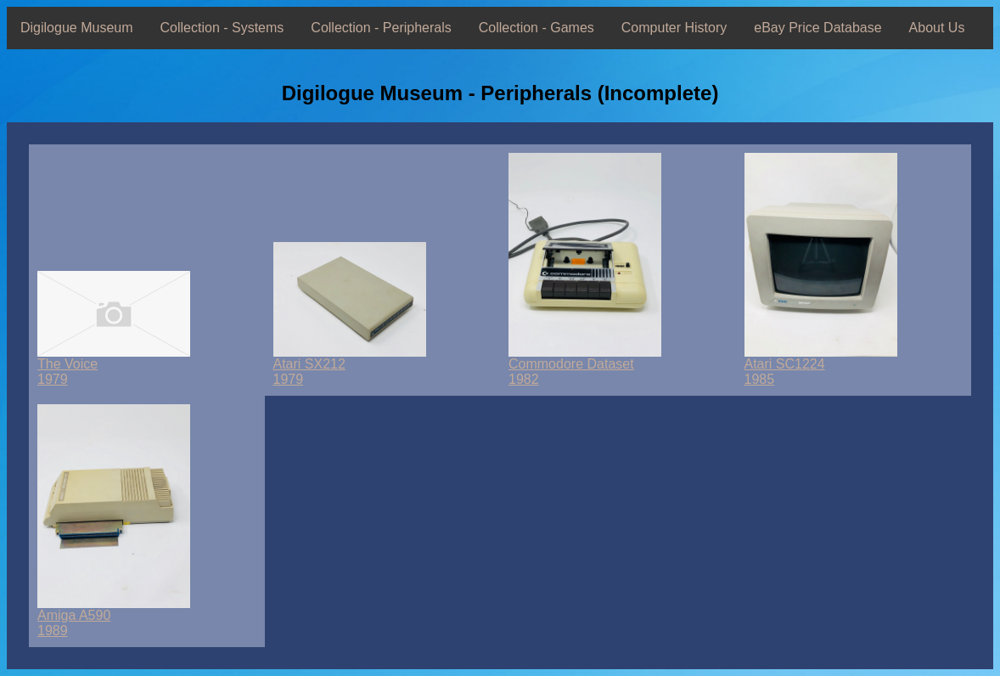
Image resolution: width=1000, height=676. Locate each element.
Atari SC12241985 (820, 365)
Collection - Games (536, 27)
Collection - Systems (222, 27)
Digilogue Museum (76, 27)
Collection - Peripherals (381, 27)
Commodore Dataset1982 (584, 365)
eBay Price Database (817, 27)
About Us (937, 27)
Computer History (674, 27)
